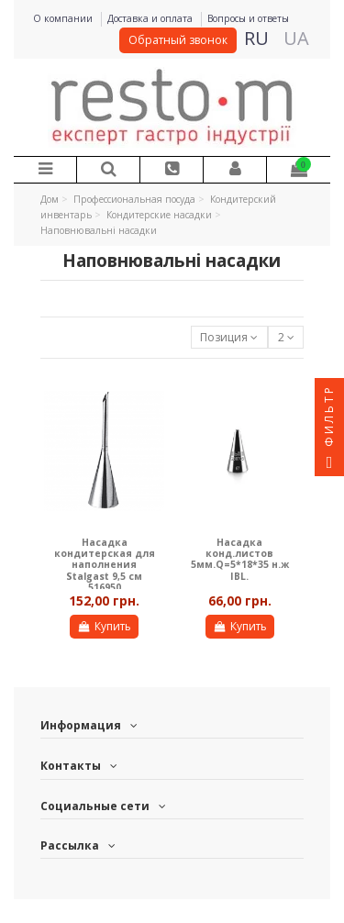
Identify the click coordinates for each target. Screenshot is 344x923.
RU (256, 38)
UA (296, 38)
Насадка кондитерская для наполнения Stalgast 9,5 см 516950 (104, 565)
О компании (64, 18)
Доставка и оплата (151, 18)
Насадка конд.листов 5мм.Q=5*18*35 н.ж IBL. (240, 559)
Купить (103, 626)
